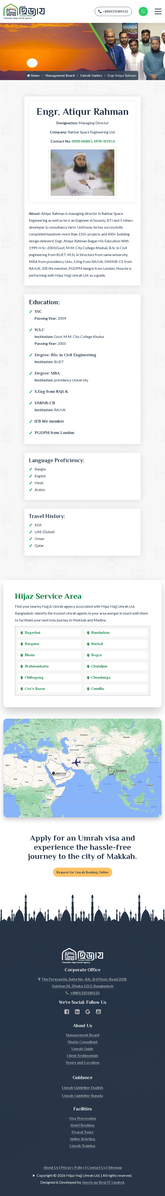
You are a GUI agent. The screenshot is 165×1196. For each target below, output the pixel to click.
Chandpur (99, 666)
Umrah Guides (91, 75)
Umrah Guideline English (82, 1088)
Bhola (30, 655)
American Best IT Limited (103, 1182)
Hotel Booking (82, 1125)
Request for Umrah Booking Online (83, 872)
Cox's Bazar (35, 689)
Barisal (97, 644)
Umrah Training (82, 1146)
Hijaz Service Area (48, 596)
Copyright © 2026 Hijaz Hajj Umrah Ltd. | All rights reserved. (84, 1175)
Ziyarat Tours (83, 1132)
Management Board (60, 75)
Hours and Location (82, 1063)
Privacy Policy (73, 1168)
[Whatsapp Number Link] (143, 11)
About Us (50, 1168)
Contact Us (96, 1168)
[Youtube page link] (98, 1012)
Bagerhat (32, 633)
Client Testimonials (82, 1056)
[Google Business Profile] (87, 1012)
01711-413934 (104, 141)
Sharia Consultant (82, 1042)
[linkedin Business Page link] (77, 1012)
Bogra (96, 655)
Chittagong (34, 677)
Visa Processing (82, 1118)
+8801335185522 (113, 11)
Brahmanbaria (37, 666)
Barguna (32, 644)
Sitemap (115, 1168)
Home (33, 75)
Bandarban (100, 633)
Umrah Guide (83, 1049)
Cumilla (97, 689)
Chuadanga (100, 677)
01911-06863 (82, 141)
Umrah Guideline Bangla (82, 1096)
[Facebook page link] (66, 1012)
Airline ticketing (82, 1139)
